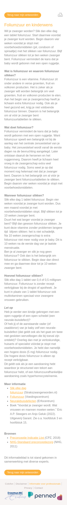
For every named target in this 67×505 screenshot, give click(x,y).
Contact (38, 488)
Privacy (28, 488)
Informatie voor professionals (45, 483)
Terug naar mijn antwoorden (22, 14)
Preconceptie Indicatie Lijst (27, 437)
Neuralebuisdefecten (23, 401)
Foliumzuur (17, 396)
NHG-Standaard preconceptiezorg (31, 442)
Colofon (9, 483)
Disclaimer (21, 483)
